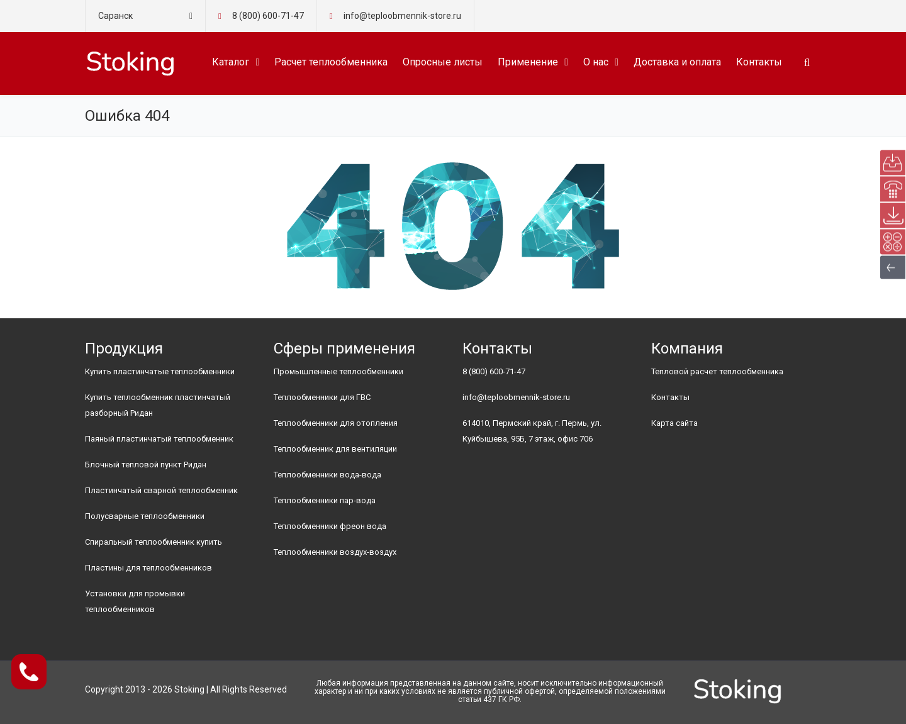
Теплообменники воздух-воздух (335, 552)
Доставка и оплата (677, 62)
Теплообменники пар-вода (325, 500)
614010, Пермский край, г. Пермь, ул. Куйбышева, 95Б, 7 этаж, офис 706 (531, 430)
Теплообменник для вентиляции (335, 449)
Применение (528, 62)
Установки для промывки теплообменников (135, 601)
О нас (595, 62)
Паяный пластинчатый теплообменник (159, 438)
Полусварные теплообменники (144, 516)
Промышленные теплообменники (338, 371)
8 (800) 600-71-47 (268, 16)
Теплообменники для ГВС (322, 397)
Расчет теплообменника (331, 62)
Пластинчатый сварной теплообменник (161, 490)
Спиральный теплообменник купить (153, 542)
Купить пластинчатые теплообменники (160, 371)
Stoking (189, 689)
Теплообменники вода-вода (327, 474)
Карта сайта (674, 423)
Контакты (759, 62)
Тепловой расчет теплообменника (717, 371)
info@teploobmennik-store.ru (516, 397)
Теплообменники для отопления (336, 423)
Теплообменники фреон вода (330, 526)
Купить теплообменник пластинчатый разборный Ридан (157, 405)
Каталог (230, 62)
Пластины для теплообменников (148, 567)
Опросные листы (443, 62)
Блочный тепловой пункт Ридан (145, 464)
